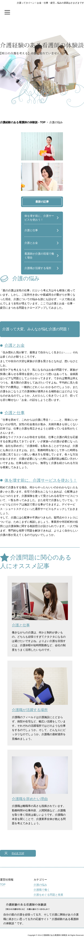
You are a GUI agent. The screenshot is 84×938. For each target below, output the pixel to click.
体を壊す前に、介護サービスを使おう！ (39, 217)
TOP (2, 884)
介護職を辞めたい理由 (40, 778)
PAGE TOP (18, 853)
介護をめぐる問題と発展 (48, 894)
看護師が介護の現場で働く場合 (39, 255)
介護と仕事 (31, 230)
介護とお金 (31, 242)
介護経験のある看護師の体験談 (42, 51)
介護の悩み (40, 884)
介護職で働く (42, 889)
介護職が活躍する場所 (37, 268)
